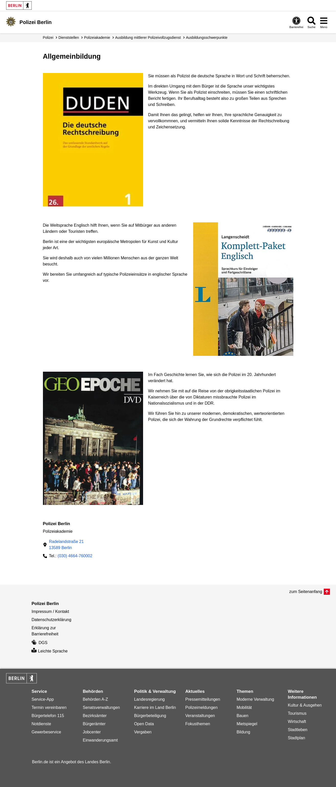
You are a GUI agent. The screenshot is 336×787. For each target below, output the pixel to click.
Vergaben (143, 732)
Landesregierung (149, 699)
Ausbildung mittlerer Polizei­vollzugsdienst (148, 37)
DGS (39, 642)
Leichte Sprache (49, 651)
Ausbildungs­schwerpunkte (207, 37)
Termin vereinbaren (48, 707)
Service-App (42, 699)
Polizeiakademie (97, 37)
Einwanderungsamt (100, 740)
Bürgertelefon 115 (47, 715)
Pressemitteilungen (202, 699)
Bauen (242, 715)
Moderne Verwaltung (255, 699)
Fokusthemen (197, 724)
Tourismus (297, 713)
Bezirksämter (95, 715)
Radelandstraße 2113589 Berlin (66, 544)
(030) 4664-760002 (74, 556)
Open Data (144, 724)
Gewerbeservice (46, 732)
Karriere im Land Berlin (155, 707)
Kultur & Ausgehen (305, 705)
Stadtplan (296, 738)
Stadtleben (298, 730)
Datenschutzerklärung (51, 620)
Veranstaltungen (200, 715)
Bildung (243, 732)
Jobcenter (92, 732)
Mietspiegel (247, 724)
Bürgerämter (94, 724)
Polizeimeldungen (201, 707)
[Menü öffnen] (324, 22)
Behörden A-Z (95, 699)
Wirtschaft (297, 721)
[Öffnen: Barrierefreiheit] (296, 22)
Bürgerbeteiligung (150, 715)
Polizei (48, 37)
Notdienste (41, 724)
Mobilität (244, 707)
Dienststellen (69, 37)
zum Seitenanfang (305, 591)
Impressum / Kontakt (50, 611)
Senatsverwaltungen (101, 707)
